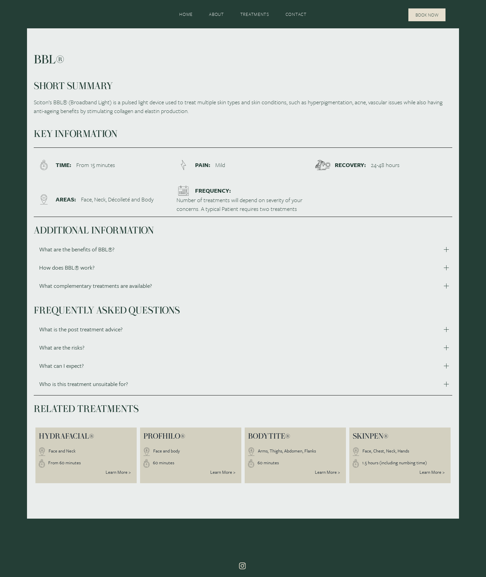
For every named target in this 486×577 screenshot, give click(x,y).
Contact (296, 14)
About (216, 14)
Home (186, 14)
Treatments (254, 14)
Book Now (426, 14)
